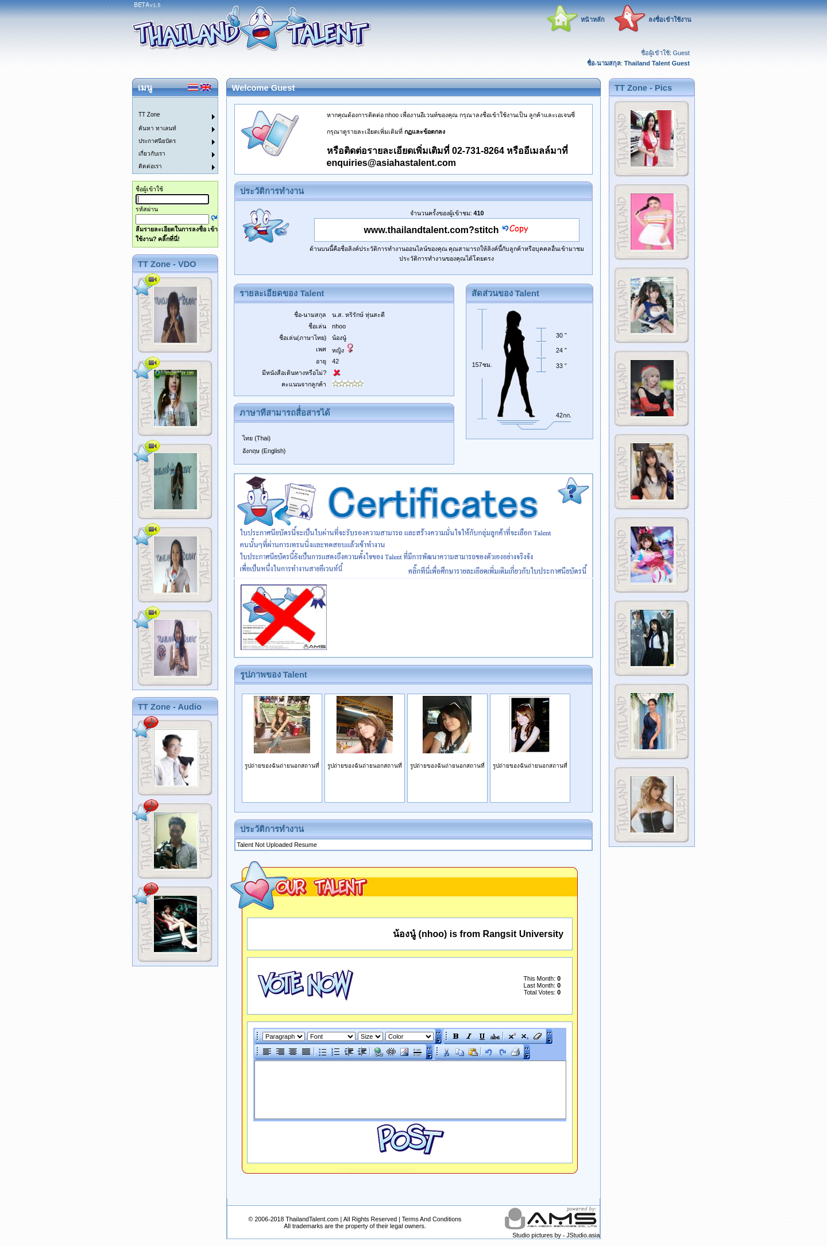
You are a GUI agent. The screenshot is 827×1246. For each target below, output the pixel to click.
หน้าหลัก (593, 19)
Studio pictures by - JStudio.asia (556, 1235)
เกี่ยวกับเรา (151, 153)
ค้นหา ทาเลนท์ (157, 128)
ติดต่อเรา (150, 166)
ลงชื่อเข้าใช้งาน (669, 19)
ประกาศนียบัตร (157, 141)
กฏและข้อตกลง (424, 131)
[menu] (168, 135)
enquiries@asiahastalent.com (391, 163)
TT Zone (149, 114)
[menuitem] (168, 104)
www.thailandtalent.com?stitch (431, 230)
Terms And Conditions (432, 1219)
